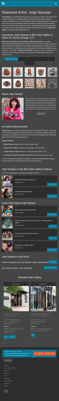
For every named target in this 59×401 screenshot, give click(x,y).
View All (22, 59)
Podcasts (44, 59)
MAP (6, 337)
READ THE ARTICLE (50, 267)
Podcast (7, 378)
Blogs (29, 59)
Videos (36, 59)
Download (52, 262)
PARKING (12, 337)
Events (6, 373)
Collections (8, 381)
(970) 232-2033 (35, 323)
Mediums (6, 370)
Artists (6, 365)
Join (6, 391)
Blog (5, 375)
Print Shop (29, 62)
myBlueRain (8, 360)
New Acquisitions (11, 59)
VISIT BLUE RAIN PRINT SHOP (44, 353)
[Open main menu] (56, 4)
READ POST (52, 226)
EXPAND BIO (41, 113)
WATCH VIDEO (52, 184)
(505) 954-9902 (8, 323)
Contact (6, 383)
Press (52, 59)
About (6, 386)
